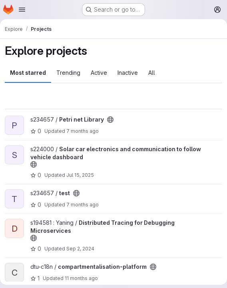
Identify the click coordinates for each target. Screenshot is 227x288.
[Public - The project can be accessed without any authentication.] (110, 119)
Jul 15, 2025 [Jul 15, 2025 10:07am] (80, 175)
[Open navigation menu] (22, 9)
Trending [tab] (68, 72)
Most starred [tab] (28, 72)
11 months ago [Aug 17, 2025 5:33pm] (81, 278)
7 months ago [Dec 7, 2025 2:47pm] (82, 205)
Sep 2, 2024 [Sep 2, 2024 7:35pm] (80, 249)
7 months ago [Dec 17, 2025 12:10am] (82, 131)
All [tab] (151, 72)
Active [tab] (99, 72)
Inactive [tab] (127, 72)
